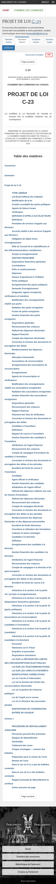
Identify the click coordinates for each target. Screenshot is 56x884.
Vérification (17, 212)
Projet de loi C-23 (13, 185)
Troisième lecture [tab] (36, 40)
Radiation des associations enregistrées (31, 391)
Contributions (18, 265)
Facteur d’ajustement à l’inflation (28, 277)
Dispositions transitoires (24, 655)
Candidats (17, 476)
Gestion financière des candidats (28, 483)
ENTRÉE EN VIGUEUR (23, 712)
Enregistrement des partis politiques (29, 284)
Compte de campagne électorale (27, 506)
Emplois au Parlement (28, 872)
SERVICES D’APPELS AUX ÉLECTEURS (31, 216)
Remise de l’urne (20, 761)
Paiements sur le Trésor (23, 648)
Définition (16, 541)
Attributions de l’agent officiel (26, 487)
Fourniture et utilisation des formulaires (31, 529)
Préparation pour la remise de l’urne (29, 757)
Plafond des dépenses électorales (28, 330)
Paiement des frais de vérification (28, 414)
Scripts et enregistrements (25, 254)
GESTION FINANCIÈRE (23, 258)
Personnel (17, 644)
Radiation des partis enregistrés (27, 307)
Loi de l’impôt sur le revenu (25, 697)
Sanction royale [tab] (49, 40)
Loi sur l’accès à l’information (26, 678)
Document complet (34, 55)
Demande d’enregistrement (25, 288)
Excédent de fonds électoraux (26, 525)
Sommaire (10, 175)
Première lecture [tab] (8, 40)
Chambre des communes (28, 10)
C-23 (36, 21)
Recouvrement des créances (26, 327)
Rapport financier (20, 334)
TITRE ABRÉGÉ (19, 193)
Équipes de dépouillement (24, 738)
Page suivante (28, 62)
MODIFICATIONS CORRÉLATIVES (28, 674)
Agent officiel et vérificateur (25, 479)
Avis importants (28, 881)
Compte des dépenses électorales (28, 338)
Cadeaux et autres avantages (26, 533)
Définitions (17, 220)
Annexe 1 (9, 718)
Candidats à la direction (23, 537)
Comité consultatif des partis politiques (31, 204)
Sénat (5, 10)
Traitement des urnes (22, 745)
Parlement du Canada (13, 2)
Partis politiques (20, 281)
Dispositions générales (23, 323)
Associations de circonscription (27, 361)
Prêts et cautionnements (24, 269)
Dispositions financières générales (29, 262)
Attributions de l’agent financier (27, 445)
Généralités (17, 741)
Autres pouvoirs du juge (23, 787)
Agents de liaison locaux (24, 208)
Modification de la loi (22, 200)
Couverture (10, 165)
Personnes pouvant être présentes (29, 734)
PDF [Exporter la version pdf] (49, 55)
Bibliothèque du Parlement (28, 864)
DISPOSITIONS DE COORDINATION (29, 709)
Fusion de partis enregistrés (25, 311)
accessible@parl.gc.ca (37, 33)
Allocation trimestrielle (23, 357)
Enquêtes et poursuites (23, 651)
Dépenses (17, 273)
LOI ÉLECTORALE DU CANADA (27, 197)
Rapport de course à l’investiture (28, 434)
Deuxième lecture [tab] (22, 40)
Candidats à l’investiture (24, 426)
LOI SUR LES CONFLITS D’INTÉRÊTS (30, 670)
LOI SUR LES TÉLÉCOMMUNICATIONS (31, 667)
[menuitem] (45, 2)
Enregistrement (19, 372)
